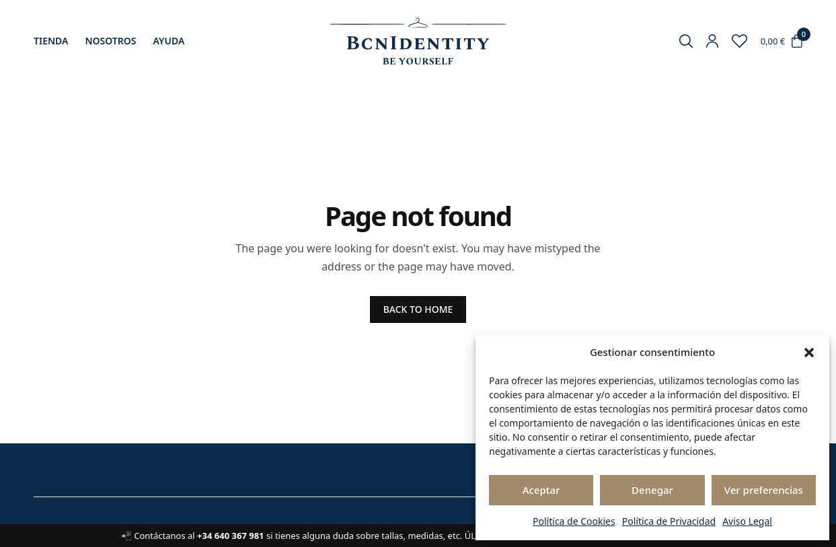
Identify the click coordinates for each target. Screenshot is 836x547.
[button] (809, 352)
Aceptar (541, 490)
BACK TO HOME (418, 309)
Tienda (51, 40)
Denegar (652, 490)
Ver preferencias (763, 490)
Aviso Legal (747, 521)
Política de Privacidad (669, 521)
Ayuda (169, 40)
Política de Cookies (574, 521)
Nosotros (110, 40)
